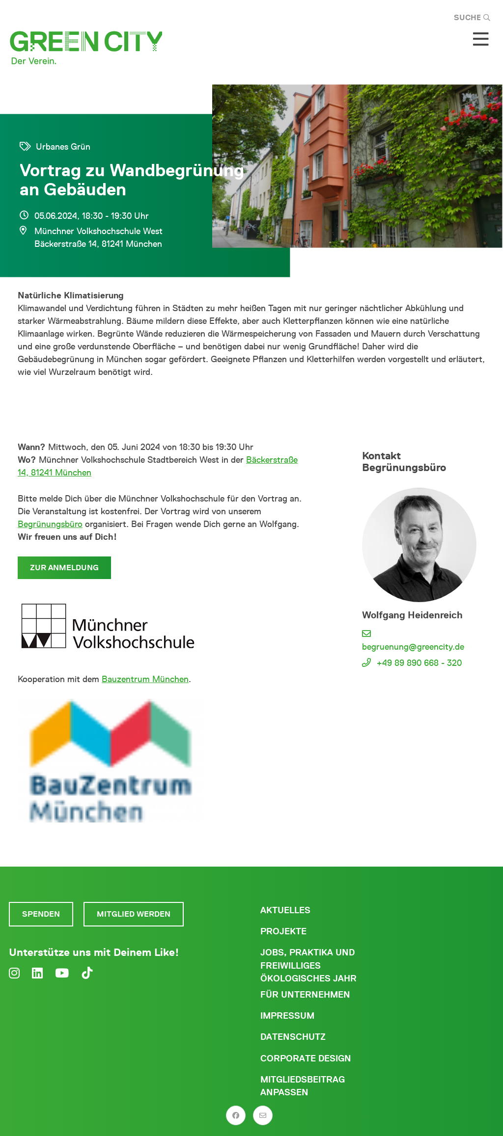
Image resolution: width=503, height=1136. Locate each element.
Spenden (41, 914)
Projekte (283, 931)
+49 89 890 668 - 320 (419, 663)
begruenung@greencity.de (413, 646)
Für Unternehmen (305, 994)
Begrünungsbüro (50, 524)
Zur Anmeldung (64, 567)
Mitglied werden (133, 914)
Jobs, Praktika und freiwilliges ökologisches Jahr (308, 965)
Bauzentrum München (145, 679)
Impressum (287, 1015)
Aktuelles (285, 910)
